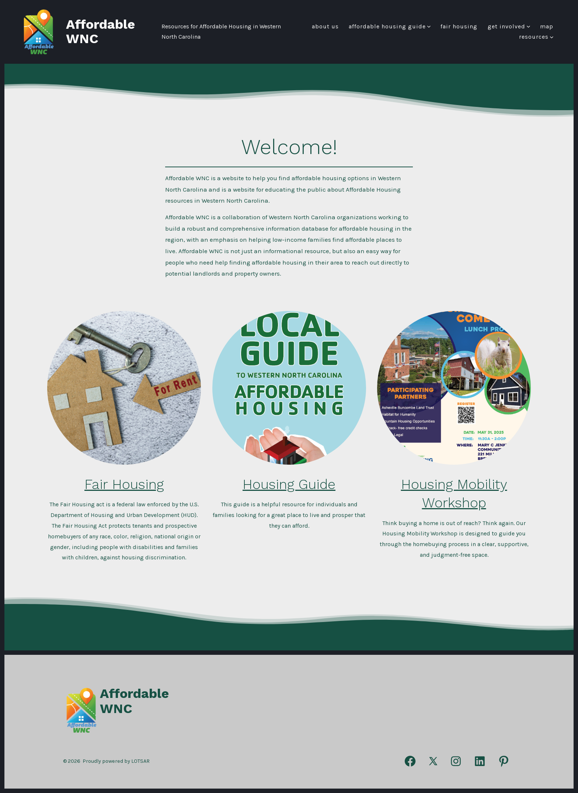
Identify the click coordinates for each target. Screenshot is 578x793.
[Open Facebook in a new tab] (410, 761)
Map (546, 26)
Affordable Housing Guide (390, 26)
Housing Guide (289, 484)
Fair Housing (124, 484)
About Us (325, 26)
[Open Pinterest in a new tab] (503, 761)
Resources (536, 36)
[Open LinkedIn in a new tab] (480, 761)
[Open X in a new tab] (433, 761)
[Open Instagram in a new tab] (456, 761)
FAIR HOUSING (459, 26)
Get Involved (509, 26)
